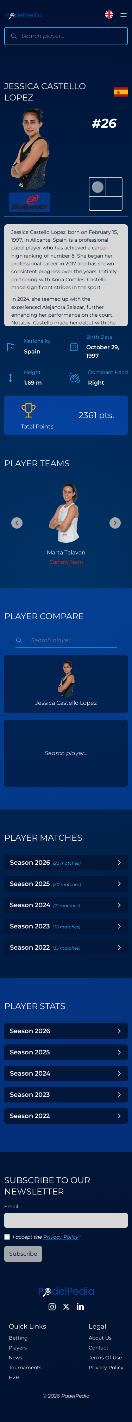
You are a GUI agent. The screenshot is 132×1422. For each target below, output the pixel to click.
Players (18, 1348)
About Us (100, 1338)
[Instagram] (52, 1306)
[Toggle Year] (119, 863)
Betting (18, 1338)
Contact (98, 1348)
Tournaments (25, 1367)
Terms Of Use (105, 1357)
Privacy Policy (61, 1237)
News (15, 1357)
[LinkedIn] (80, 1306)
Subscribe (23, 1253)
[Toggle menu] (123, 15)
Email (11, 1206)
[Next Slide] (115, 523)
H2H (14, 1377)
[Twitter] (66, 1306)
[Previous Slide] (17, 523)
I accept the (47, 1237)
